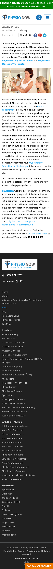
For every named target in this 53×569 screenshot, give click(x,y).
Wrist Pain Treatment (12, 479)
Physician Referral (11, 319)
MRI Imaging (8, 378)
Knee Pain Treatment (12, 454)
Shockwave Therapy (12, 391)
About (5, 296)
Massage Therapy (11, 370)
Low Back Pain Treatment (14, 458)
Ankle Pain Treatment (12, 430)
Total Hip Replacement (13, 399)
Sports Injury (8, 395)
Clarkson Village (10, 498)
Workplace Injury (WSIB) (14, 415)
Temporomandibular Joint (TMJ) (18, 475)
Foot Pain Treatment (12, 438)
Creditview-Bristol (11, 502)
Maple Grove (8, 522)
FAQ (4, 311)
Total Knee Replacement (14, 403)
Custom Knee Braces (12, 346)
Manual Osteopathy (12, 366)
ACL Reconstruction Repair (15, 426)
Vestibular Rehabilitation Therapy (18, 407)
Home (5, 292)
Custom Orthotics (11, 350)
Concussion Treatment (13, 342)
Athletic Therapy (10, 334)
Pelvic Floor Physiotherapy (15, 382)
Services (7, 330)
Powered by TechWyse (26, 558)
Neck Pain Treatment (12, 463)
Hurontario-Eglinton (12, 514)
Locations (8, 485)
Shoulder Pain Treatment (14, 471)
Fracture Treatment (11, 442)
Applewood (8, 489)
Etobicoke (7, 510)
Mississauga (8, 526)
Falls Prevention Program (14, 355)
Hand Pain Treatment (12, 446)
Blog (4, 307)
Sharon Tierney (19, 30)
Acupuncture (8, 338)
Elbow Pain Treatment (13, 434)
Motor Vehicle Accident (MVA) (17, 374)
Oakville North (9, 534)
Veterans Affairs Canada (14, 411)
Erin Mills (6, 506)
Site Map (6, 324)
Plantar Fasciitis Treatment (15, 467)
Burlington (7, 493)
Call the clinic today (37, 233)
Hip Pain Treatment (11, 450)
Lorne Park (7, 518)
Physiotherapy (9, 387)
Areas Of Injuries (12, 422)
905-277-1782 (14, 275)
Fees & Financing (10, 315)
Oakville (6, 530)
